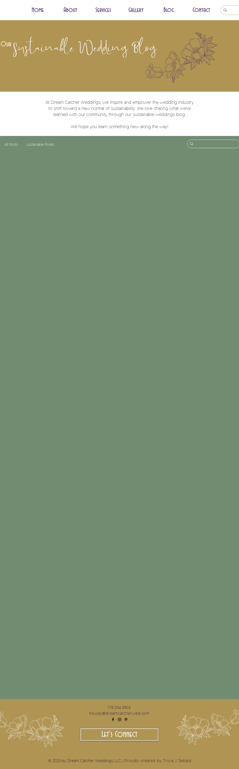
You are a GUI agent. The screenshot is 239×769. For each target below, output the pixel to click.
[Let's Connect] (119, 734)
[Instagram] (119, 719)
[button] (103, 10)
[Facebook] (113, 719)
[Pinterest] (126, 719)
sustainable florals (40, 144)
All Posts (11, 144)
